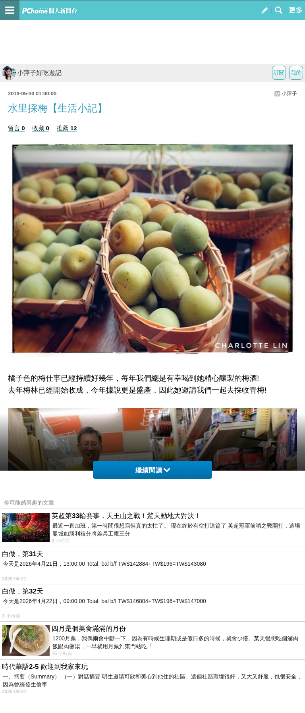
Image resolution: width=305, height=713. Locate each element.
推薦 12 (67, 128)
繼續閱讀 (152, 470)
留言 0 (16, 128)
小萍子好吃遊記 (32, 73)
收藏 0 (40, 128)
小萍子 (289, 93)
